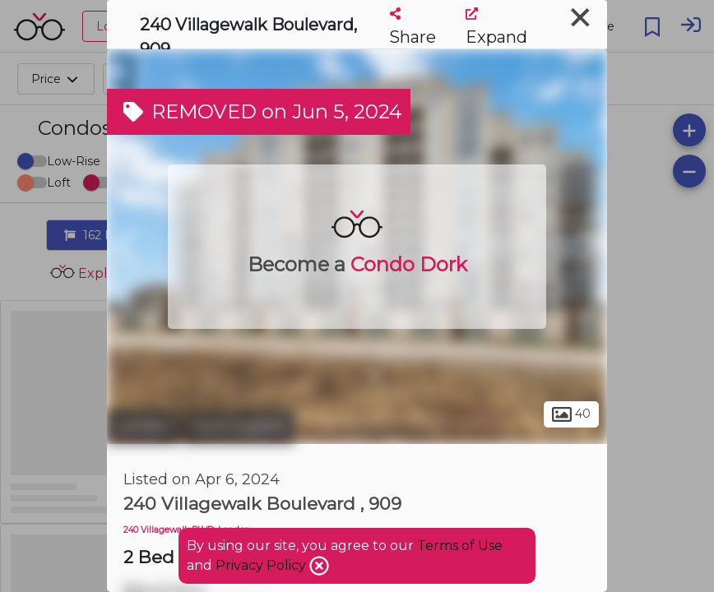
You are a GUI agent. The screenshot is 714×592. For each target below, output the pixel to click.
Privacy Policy (262, 565)
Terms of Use (460, 545)
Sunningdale (239, 426)
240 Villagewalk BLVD (168, 530)
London (143, 426)
